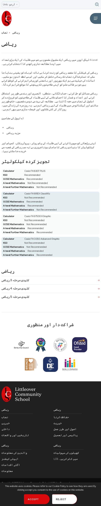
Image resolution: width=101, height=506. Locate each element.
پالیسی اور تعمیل (68, 435)
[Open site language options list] (10, 4)
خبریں (8, 423)
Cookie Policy (59, 486)
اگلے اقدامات (13, 465)
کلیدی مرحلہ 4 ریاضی (50, 288)
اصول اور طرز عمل (67, 429)
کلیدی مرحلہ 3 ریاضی (50, 280)
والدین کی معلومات (17, 453)
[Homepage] (6, 18)
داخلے (8, 429)
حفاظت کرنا (63, 417)
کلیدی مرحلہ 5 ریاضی (50, 297)
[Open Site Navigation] (95, 18)
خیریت (60, 423)
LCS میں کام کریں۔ (68, 459)
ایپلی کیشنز (12, 459)
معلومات (9, 471)
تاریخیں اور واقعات (17, 435)
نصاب (6, 32)
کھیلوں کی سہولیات (69, 453)
